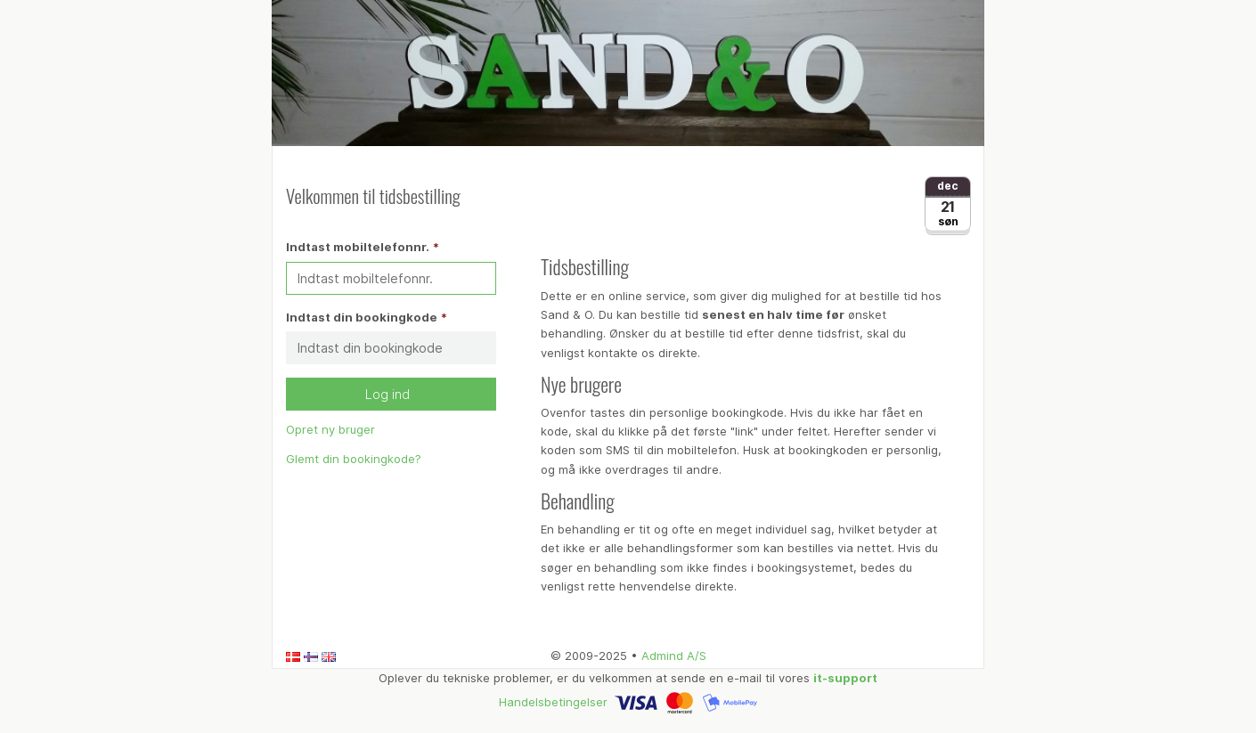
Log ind (391, 394)
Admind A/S (673, 655)
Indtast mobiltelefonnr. (357, 247)
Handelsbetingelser (553, 702)
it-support (845, 678)
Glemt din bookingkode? (353, 459)
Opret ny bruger (330, 429)
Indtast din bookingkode (361, 317)
